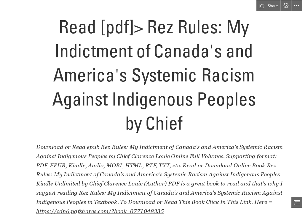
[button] (268, 5)
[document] (154, 107)
